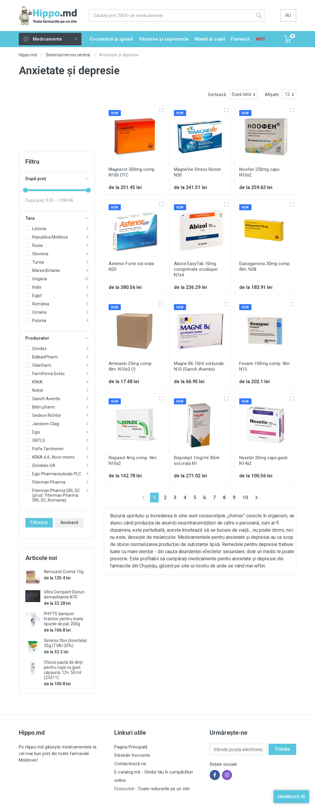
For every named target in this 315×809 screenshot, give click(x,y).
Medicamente (51, 39)
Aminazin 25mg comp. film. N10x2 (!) (130, 366)
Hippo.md (28, 54)
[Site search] (171, 15)
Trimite (282, 749)
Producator (56, 338)
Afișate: (272, 94)
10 (245, 497)
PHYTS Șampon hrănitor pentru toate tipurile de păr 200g (63, 618)
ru (288, 15)
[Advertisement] (57, 119)
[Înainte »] (256, 497)
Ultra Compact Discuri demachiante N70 (64, 594)
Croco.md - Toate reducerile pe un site (152, 788)
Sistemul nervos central (68, 54)
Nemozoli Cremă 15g (64, 571)
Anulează (69, 522)
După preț (56, 178)
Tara (56, 218)
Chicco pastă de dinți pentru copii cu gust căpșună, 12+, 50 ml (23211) (63, 670)
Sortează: (217, 94)
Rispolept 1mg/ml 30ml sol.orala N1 (196, 460)
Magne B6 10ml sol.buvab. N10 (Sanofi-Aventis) (199, 366)
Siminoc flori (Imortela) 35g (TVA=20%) (65, 643)
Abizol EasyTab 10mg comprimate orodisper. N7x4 (196, 269)
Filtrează (39, 522)
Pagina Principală (130, 747)
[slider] (25, 190)
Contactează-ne (130, 763)
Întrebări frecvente (132, 755)
